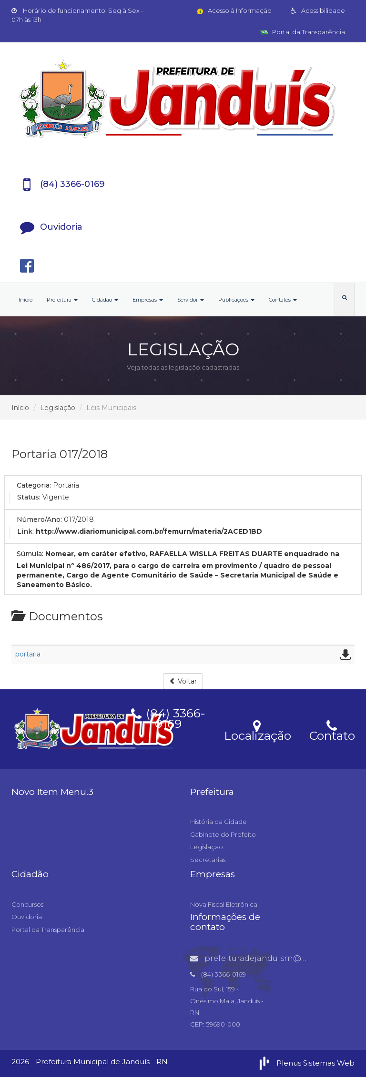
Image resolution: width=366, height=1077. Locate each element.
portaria (28, 654)
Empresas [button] (147, 299)
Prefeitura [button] (62, 299)
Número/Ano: (39, 519)
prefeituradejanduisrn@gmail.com (267, 958)
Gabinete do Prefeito (223, 834)
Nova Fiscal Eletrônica (223, 904)
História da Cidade (218, 821)
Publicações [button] (236, 299)
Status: (29, 497)
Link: (25, 531)
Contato (332, 729)
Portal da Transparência (302, 32)
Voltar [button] (183, 681)
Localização (257, 729)
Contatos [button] (283, 299)
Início (25, 299)
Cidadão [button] (105, 299)
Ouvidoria (26, 916)
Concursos (27, 904)
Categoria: (34, 485)
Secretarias (207, 859)
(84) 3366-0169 (168, 717)
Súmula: (30, 553)
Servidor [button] (190, 299)
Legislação (57, 407)
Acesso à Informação (234, 10)
